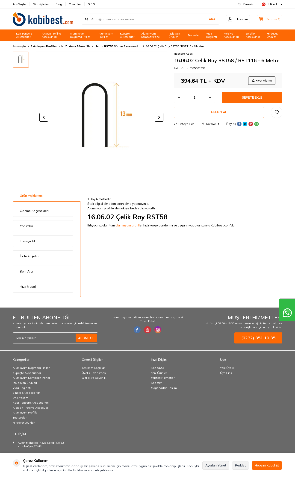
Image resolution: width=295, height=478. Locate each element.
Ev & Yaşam (20, 397)
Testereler (193, 35)
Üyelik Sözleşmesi (94, 373)
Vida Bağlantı (211, 35)
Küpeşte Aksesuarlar (127, 35)
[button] (43, 117)
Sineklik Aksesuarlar (253, 35)
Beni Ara (26, 271)
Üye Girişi (226, 373)
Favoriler (247, 4)
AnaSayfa (19, 4)
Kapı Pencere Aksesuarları (24, 35)
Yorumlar (75, 4)
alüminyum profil (127, 225)
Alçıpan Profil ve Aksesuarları (51, 35)
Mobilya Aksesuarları (231, 35)
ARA (210, 19)
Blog (59, 4)
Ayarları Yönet (215, 465)
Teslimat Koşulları (94, 367)
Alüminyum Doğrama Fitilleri (80, 35)
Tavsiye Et (210, 124)
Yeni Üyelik (227, 367)
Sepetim (156, 382)
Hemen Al (219, 112)
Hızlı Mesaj (28, 286)
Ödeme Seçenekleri (34, 211)
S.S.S (91, 4)
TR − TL (272, 4)
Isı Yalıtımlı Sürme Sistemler (80, 46)
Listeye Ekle (184, 124)
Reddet (240, 465)
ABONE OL (86, 338)
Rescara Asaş (183, 53)
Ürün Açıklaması (31, 196)
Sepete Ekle (252, 97)
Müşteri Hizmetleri (163, 377)
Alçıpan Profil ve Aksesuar (30, 407)
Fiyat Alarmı (262, 80)
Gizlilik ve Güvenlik (94, 377)
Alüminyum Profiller (106, 35)
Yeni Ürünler (159, 373)
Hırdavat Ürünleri (272, 35)
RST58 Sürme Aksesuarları (122, 46)
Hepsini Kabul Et (267, 465)
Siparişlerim (41, 4)
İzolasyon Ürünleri (174, 35)
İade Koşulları (30, 256)
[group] (101, 117)
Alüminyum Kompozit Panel (150, 35)
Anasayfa (19, 46)
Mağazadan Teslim (164, 388)
